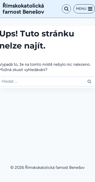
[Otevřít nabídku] (84, 8)
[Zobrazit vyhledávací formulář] (66, 8)
